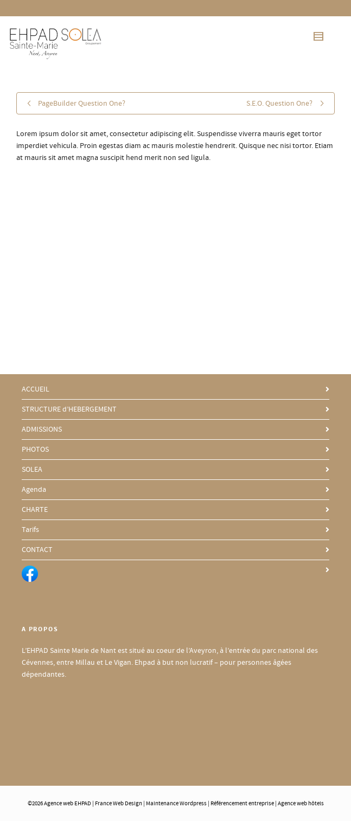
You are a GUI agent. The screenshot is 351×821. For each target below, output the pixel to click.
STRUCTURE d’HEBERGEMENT (69, 409)
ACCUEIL (35, 389)
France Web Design (119, 803)
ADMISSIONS (42, 429)
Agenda (34, 490)
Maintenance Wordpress (176, 803)
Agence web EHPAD (67, 803)
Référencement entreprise (242, 803)
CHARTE (35, 510)
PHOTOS (35, 449)
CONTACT (37, 550)
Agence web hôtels (301, 803)
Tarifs (30, 530)
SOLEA (32, 469)
